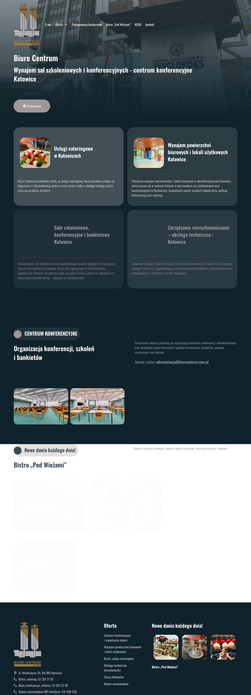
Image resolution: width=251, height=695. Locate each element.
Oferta (61, 24)
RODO (138, 24)
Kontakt (149, 24)
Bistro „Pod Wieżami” (118, 24)
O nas (48, 24)
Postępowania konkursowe (87, 24)
